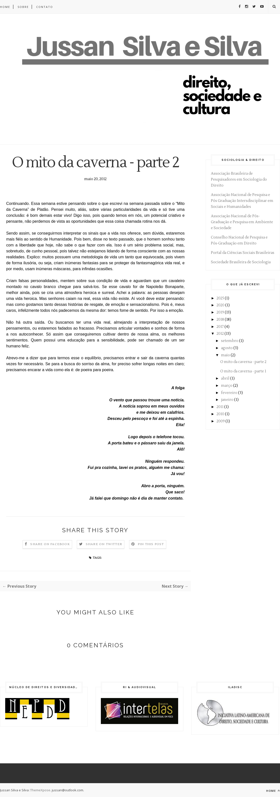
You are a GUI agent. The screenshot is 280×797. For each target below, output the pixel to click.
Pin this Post (151, 544)
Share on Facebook (50, 544)
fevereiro (229, 392)
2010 (220, 414)
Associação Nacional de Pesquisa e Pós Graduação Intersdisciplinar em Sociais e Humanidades (242, 201)
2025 (220, 298)
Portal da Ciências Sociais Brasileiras (242, 252)
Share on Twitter (104, 544)
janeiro (227, 399)
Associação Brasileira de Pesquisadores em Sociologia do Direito (239, 179)
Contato (44, 7)
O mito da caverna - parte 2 (243, 362)
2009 (221, 421)
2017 (220, 326)
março (226, 385)
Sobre (23, 7)
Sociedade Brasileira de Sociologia (241, 262)
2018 (220, 319)
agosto (227, 348)
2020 (220, 305)
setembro (229, 340)
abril (225, 378)
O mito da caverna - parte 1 (243, 371)
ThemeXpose (40, 790)
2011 (220, 407)
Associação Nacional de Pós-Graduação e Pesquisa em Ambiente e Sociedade (242, 222)
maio (225, 355)
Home (5, 7)
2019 (220, 312)
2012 (220, 333)
